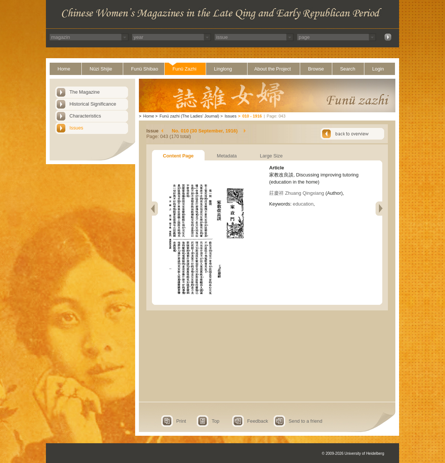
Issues (76, 128)
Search (347, 69)
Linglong (223, 69)
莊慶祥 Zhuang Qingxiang (296, 193)
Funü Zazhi (184, 69)
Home (63, 69)
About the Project (272, 69)
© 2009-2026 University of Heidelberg (353, 453)
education (303, 204)
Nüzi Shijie (101, 69)
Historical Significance (92, 104)
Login (378, 69)
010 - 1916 (252, 116)
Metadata (227, 156)
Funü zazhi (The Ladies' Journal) (189, 116)
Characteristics (85, 116)
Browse (316, 69)
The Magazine (84, 92)
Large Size (271, 156)
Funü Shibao (144, 69)
